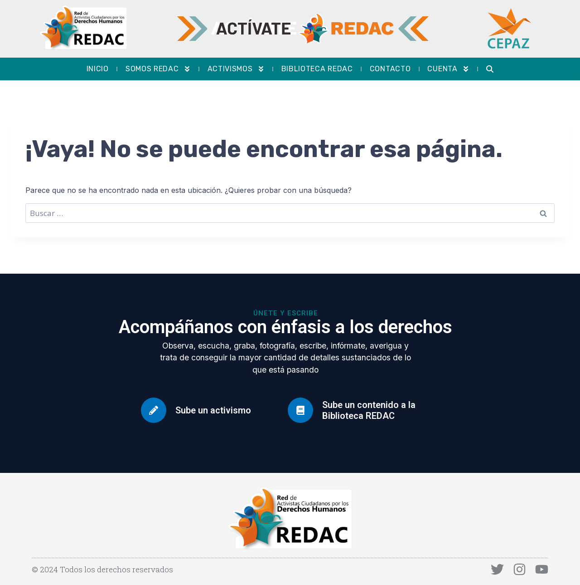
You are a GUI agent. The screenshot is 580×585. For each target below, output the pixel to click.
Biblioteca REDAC (317, 68)
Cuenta (448, 69)
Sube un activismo (213, 410)
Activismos (236, 69)
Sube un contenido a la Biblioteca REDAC (369, 410)
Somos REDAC (158, 69)
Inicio (98, 68)
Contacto (390, 68)
